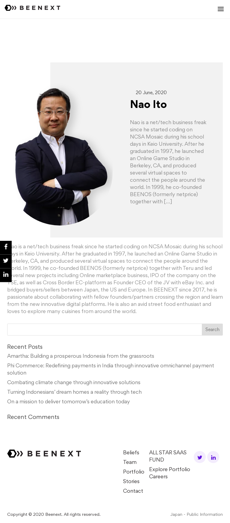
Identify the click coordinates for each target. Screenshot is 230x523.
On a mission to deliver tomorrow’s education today (68, 402)
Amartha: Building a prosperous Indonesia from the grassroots (80, 356)
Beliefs (131, 453)
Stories (131, 482)
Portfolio (133, 472)
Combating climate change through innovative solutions (73, 383)
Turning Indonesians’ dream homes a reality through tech (74, 392)
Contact (133, 491)
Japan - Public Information (196, 515)
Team (130, 462)
